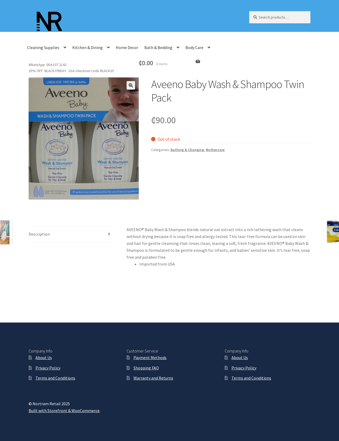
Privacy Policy (47, 368)
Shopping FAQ (146, 368)
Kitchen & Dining (87, 47)
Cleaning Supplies (43, 47)
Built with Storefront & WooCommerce (64, 410)
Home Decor (127, 47)
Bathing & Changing (187, 149)
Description (39, 234)
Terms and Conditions (55, 378)
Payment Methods (150, 357)
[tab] (71, 234)
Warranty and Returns (153, 378)
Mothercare (215, 149)
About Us (43, 357)
